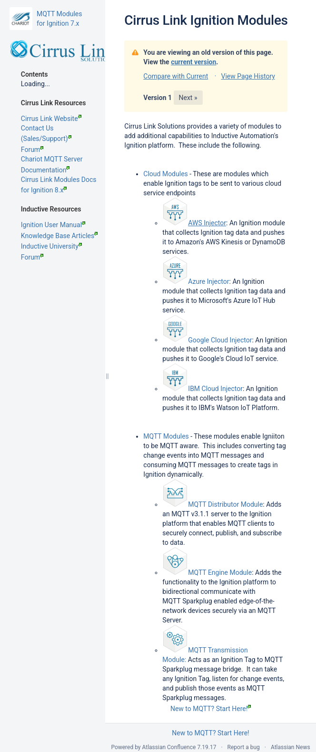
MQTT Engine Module (220, 572)
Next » (188, 97)
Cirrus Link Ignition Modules (205, 20)
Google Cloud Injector (220, 339)
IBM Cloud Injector (215, 388)
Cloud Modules (165, 174)
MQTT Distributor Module (225, 504)
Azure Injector (208, 281)
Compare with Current (175, 76)
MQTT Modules (165, 436)
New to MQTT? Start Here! (210, 708)
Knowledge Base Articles (59, 236)
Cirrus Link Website (51, 118)
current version (193, 62)
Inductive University (51, 246)
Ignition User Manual (53, 225)
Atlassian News (290, 747)
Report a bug (243, 747)
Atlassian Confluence (169, 747)
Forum (32, 149)
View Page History (248, 76)
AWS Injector (207, 223)
